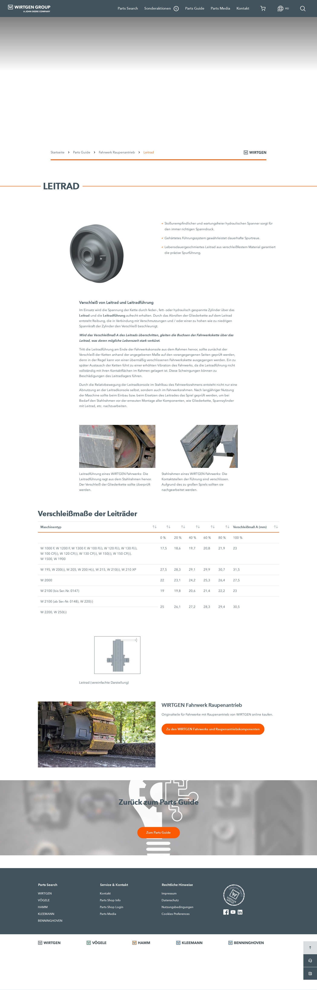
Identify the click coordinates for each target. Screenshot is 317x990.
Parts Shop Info (110, 900)
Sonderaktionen (161, 8)
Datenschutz (170, 900)
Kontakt (243, 8)
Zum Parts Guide (158, 833)
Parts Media (220, 8)
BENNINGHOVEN (50, 921)
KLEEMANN (46, 914)
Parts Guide (194, 8)
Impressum (169, 894)
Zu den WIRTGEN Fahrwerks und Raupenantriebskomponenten (213, 729)
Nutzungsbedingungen (177, 907)
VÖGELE (44, 900)
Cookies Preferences (175, 914)
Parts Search (128, 8)
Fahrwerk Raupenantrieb (117, 152)
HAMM (43, 907)
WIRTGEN (45, 894)
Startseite (58, 152)
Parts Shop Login (111, 907)
